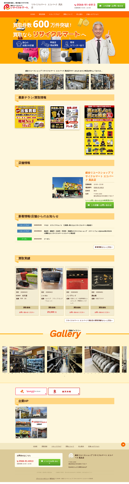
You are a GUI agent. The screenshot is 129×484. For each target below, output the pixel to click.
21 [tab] (77, 373)
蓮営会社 (52, 478)
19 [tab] (70, 373)
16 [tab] (59, 373)
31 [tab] (113, 373)
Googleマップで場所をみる (78, 467)
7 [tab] (26, 373)
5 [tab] (19, 373)
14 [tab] (52, 373)
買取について (68, 14)
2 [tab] (8, 373)
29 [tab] (106, 373)
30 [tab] (110, 373)
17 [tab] (63, 373)
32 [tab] (117, 373)
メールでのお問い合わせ (49, 462)
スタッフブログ (54, 14)
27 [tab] (99, 373)
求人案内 (79, 14)
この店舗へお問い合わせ (111, 6)
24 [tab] (88, 373)
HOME (32, 14)
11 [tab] (41, 373)
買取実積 (42, 14)
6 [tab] (23, 373)
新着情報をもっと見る (103, 247)
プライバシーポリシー (42, 478)
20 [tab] (73, 373)
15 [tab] (55, 373)
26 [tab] (95, 373)
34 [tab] (124, 373)
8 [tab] (30, 373)
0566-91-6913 (99, 187)
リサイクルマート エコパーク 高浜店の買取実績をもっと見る (89, 320)
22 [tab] (81, 373)
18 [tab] (66, 373)
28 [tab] (102, 373)
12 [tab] (44, 373)
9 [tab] (34, 373)
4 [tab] (16, 373)
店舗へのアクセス (92, 14)
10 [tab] (37, 373)
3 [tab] (12, 373)
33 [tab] (120, 373)
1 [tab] (5, 373)
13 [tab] (48, 373)
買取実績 (44, 446)
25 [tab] (91, 373)
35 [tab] (64, 376)
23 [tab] (84, 373)
